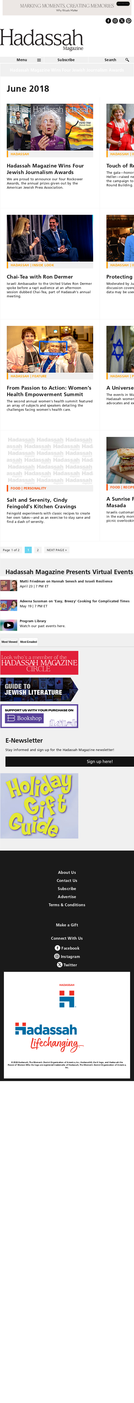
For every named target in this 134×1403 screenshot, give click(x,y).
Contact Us (67, 880)
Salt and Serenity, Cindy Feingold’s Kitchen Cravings (41, 503)
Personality (35, 488)
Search (111, 59)
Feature (39, 376)
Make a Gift (67, 924)
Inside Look (43, 265)
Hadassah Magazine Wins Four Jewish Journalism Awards (45, 169)
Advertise (67, 896)
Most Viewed (9, 641)
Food (15, 488)
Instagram (67, 956)
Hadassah (20, 154)
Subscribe (66, 59)
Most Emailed (28, 641)
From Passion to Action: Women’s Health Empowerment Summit (49, 391)
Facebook (67, 948)
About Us (67, 872)
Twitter (67, 964)
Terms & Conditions (67, 904)
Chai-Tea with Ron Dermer (40, 277)
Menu (22, 59)
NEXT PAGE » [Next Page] (57, 550)
